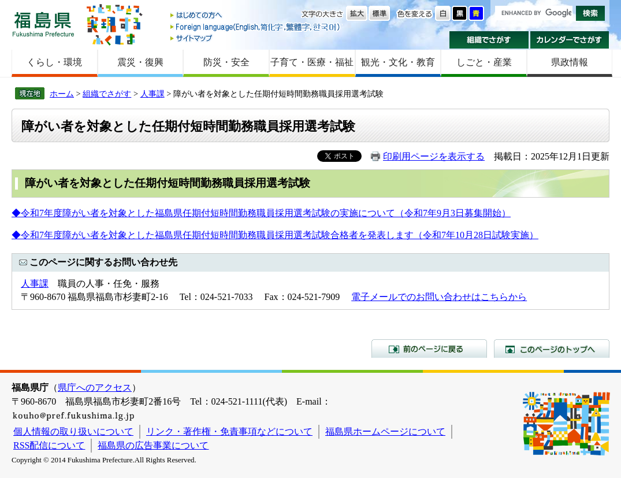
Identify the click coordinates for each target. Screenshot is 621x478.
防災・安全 (226, 62)
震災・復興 (140, 62)
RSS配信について (49, 445)
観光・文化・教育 (398, 62)
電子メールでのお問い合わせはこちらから (439, 297)
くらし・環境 (54, 62)
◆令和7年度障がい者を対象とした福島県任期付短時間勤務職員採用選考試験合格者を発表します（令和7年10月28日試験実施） (275, 235)
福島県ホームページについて (385, 431)
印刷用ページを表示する (434, 156)
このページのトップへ (551, 348)
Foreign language (256, 26)
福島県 (43, 24)
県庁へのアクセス (95, 387)
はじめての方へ (256, 15)
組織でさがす (489, 40)
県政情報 (569, 62)
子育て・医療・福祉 (312, 62)
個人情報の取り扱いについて (73, 431)
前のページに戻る (429, 348)
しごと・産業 (484, 62)
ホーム (62, 93)
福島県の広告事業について (153, 445)
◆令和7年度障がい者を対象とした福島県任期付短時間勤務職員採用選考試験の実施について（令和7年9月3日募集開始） (261, 213)
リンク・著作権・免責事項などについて (229, 431)
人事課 (152, 93)
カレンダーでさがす (569, 40)
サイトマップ (256, 37)
